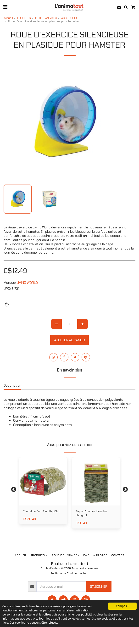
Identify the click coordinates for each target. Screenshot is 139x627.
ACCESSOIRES (70, 18)
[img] (43, 481)
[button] (5, 7)
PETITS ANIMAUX (46, 18)
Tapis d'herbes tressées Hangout (91, 513)
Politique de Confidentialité (68, 573)
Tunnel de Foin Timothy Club (41, 511)
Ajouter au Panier (69, 340)
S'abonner (98, 586)
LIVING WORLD (27, 282)
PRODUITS (24, 18)
